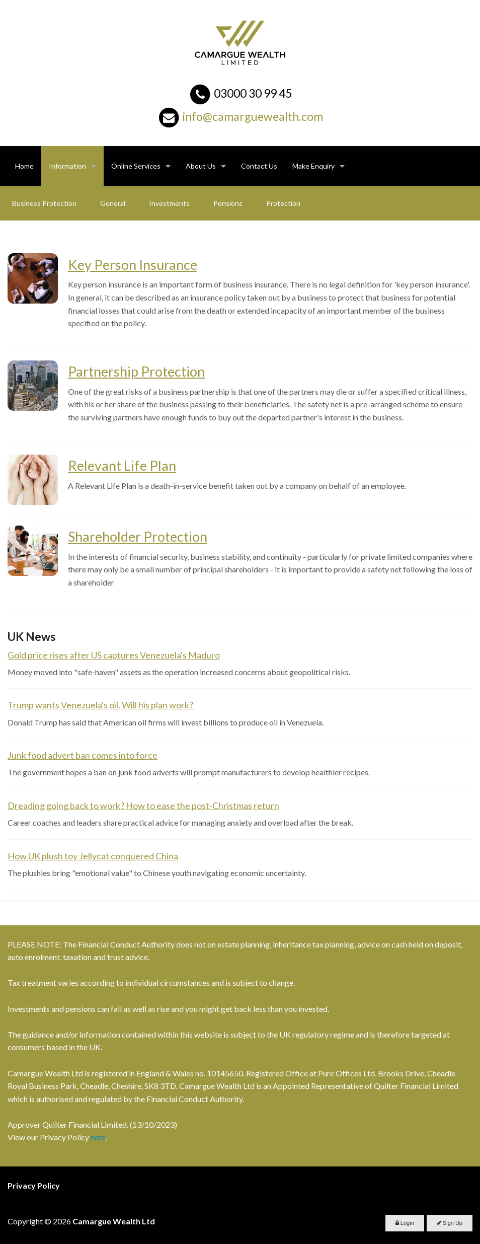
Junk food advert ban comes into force (82, 755)
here (98, 1137)
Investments (169, 203)
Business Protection (44, 203)
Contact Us (259, 166)
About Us (201, 166)
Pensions (228, 203)
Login (404, 1223)
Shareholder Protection (137, 536)
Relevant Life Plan (122, 465)
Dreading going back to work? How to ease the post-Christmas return (143, 805)
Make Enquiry (313, 166)
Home (24, 166)
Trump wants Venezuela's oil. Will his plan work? (100, 704)
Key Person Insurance (132, 264)
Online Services (136, 166)
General (112, 203)
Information (67, 166)
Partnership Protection (136, 371)
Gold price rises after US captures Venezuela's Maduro (114, 655)
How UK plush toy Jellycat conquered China (93, 855)
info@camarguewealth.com (253, 116)
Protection (283, 203)
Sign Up (449, 1223)
